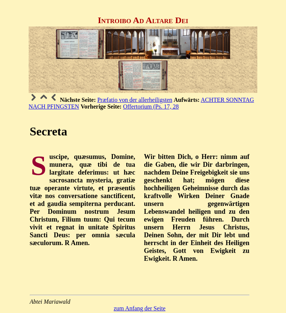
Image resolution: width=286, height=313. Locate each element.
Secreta (48, 131)
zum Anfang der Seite (139, 308)
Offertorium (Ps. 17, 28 (150, 106)
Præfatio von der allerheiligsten (134, 100)
